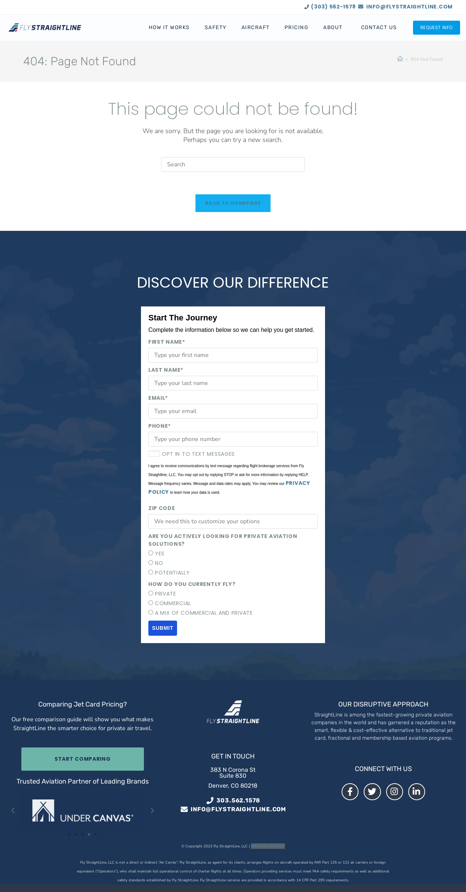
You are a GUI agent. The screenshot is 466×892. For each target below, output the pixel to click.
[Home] (400, 59)
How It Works (169, 27)
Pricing (297, 27)
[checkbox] (233, 563)
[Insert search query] (233, 164)
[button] (13, 810)
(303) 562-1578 (333, 6)
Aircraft (255, 27)
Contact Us (379, 27)
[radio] (233, 554)
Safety (216, 27)
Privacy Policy (268, 846)
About (334, 27)
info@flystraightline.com (405, 6)
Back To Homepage (233, 202)
